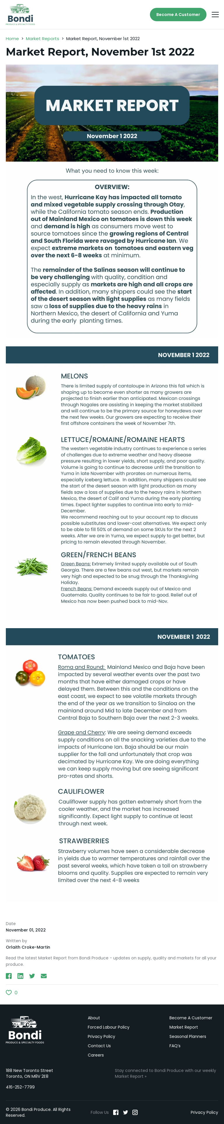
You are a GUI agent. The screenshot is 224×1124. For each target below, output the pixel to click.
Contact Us (99, 1046)
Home (12, 38)
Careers (96, 1055)
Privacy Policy (101, 1036)
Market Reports (42, 38)
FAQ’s (175, 1046)
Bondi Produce (25, 1029)
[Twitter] (125, 1112)
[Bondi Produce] (20, 14)
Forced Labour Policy (109, 1027)
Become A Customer (178, 14)
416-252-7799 (20, 1087)
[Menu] (215, 14)
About (94, 1018)
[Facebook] (115, 1112)
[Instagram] (135, 1112)
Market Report (183, 1027)
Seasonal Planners (187, 1036)
